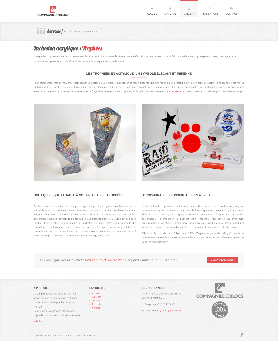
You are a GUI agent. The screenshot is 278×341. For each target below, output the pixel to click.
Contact (231, 10)
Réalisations (210, 10)
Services (188, 10)
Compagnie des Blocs (59, 11)
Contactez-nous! (222, 260)
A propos (170, 10)
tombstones (176, 91)
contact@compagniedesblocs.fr (168, 310)
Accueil (152, 10)
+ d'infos (38, 321)
